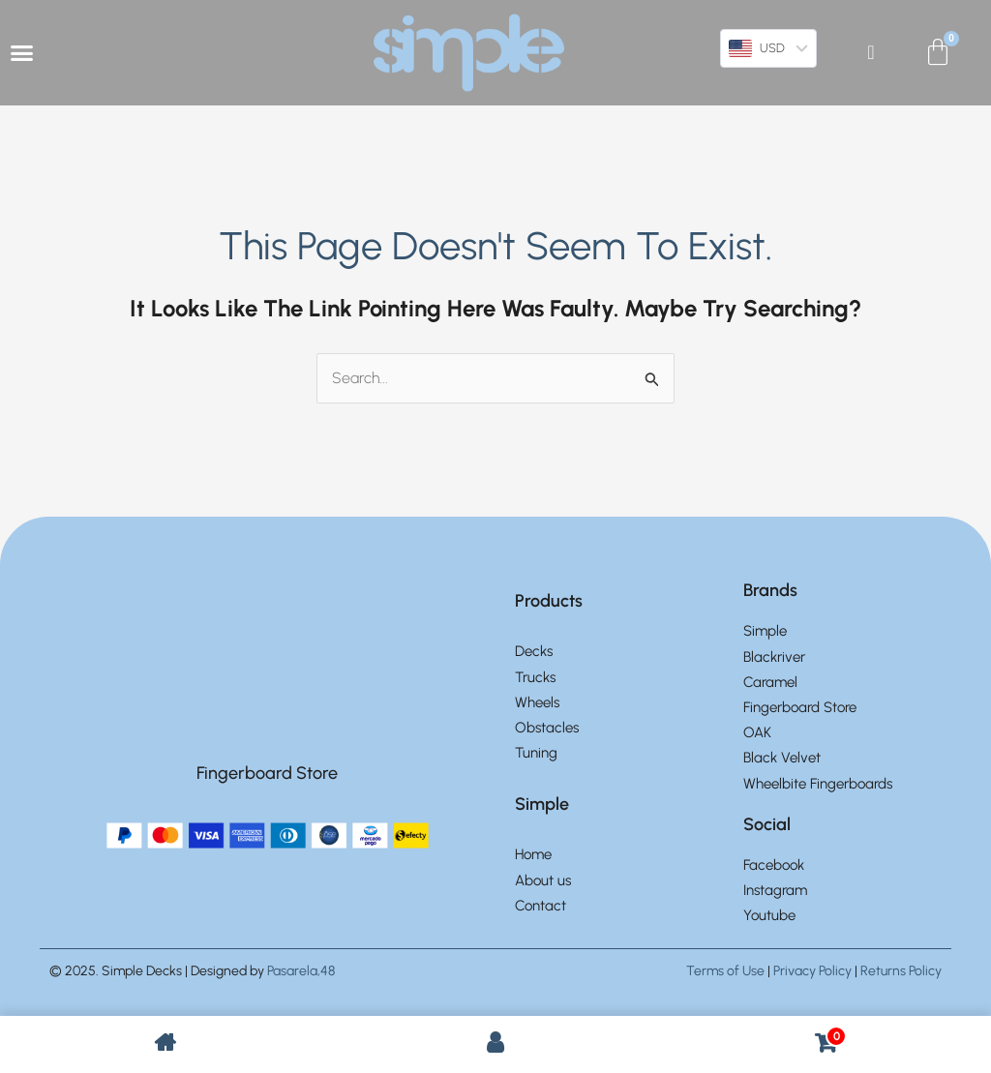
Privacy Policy (812, 973)
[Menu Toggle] (22, 53)
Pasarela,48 (301, 973)
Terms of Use (725, 973)
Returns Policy (901, 973)
